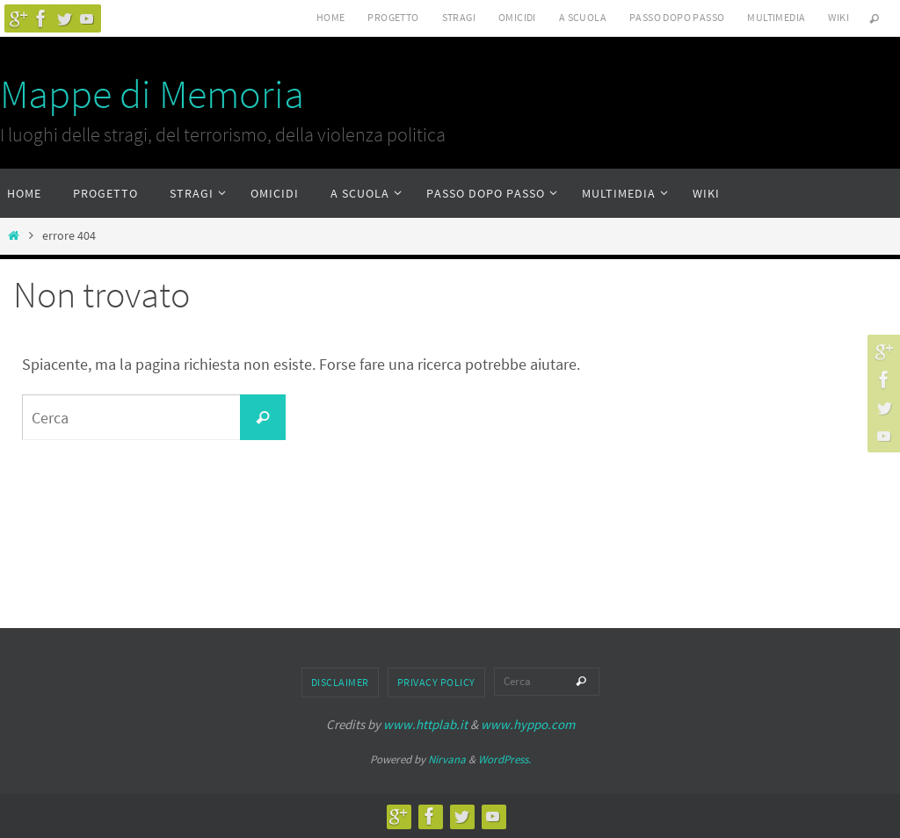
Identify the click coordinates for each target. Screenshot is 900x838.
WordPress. (504, 759)
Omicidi (517, 17)
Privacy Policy (436, 682)
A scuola (582, 17)
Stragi (458, 17)
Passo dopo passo (676, 17)
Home (330, 17)
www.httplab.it (425, 724)
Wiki (838, 17)
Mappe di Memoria (152, 94)
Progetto (392, 17)
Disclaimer (340, 682)
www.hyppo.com (528, 724)
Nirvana (447, 759)
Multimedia (776, 17)
